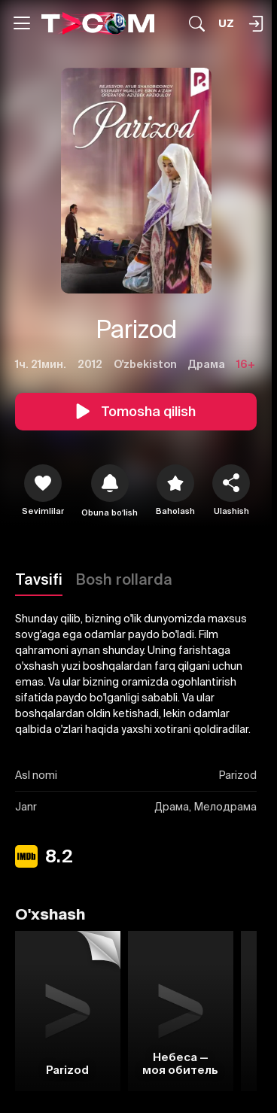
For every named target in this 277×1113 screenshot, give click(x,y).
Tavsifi (38, 579)
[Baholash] (175, 483)
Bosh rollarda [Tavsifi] (124, 579)
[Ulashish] (231, 483)
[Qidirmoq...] (197, 24)
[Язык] (226, 24)
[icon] (43, 483)
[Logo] (97, 23)
